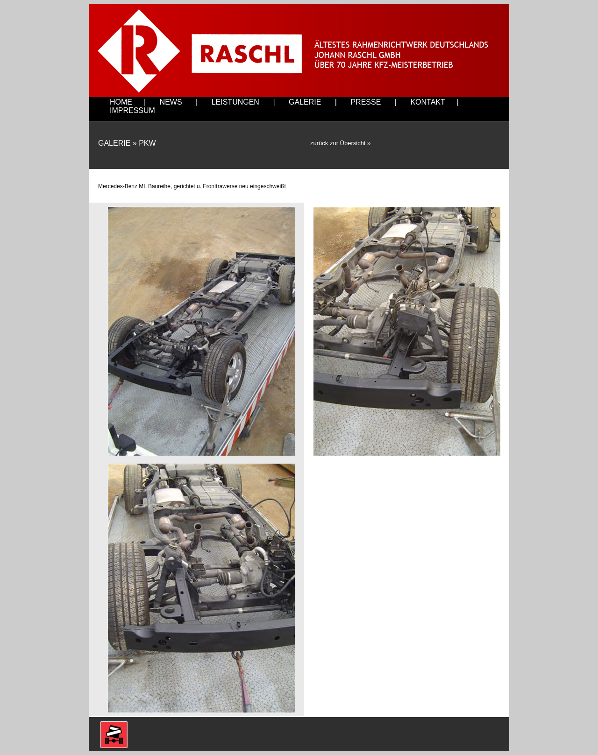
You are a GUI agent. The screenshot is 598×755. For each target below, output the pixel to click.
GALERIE (305, 102)
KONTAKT (427, 102)
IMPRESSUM (132, 110)
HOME (121, 102)
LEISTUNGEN (235, 102)
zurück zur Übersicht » (340, 143)
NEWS (171, 102)
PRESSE (365, 102)
